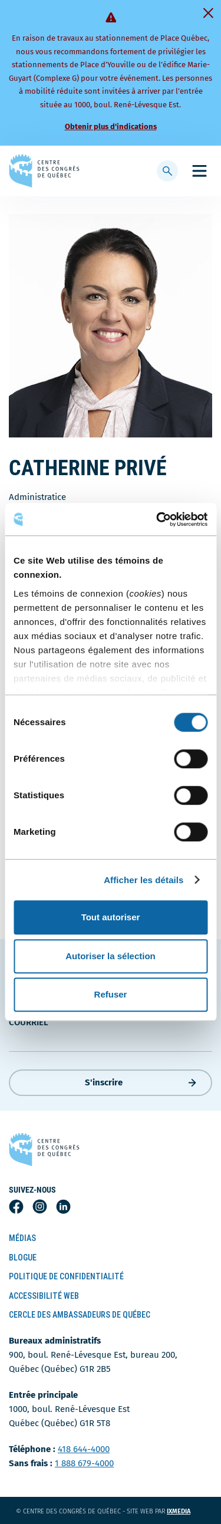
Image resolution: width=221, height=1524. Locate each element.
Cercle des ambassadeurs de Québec (79, 1314)
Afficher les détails (143, 880)
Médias (22, 1238)
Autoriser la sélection (110, 956)
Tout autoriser (110, 917)
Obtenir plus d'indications (111, 126)
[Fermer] (208, 13)
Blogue (23, 1257)
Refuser (110, 994)
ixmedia (186, 1511)
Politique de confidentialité (66, 1276)
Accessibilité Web (44, 1296)
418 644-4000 (84, 1449)
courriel (28, 1022)
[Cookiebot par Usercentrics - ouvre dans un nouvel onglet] (157, 519)
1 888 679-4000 (84, 1463)
